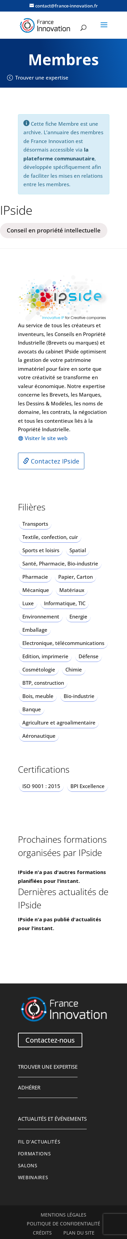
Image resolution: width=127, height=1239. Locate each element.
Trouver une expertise (41, 77)
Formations (34, 1154)
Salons (28, 1166)
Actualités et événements (52, 1118)
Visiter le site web (46, 438)
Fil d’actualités (39, 1142)
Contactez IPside (51, 461)
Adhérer (29, 1087)
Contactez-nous (50, 1040)
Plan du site (78, 1233)
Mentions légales (63, 1215)
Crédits (42, 1233)
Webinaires (33, 1177)
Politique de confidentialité (63, 1224)
